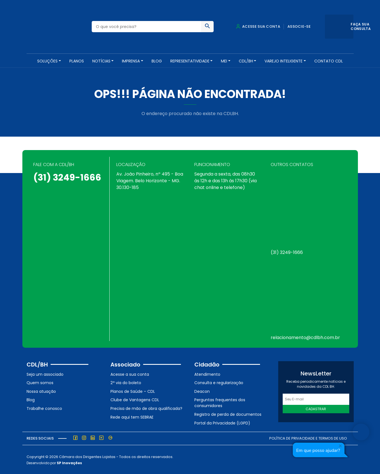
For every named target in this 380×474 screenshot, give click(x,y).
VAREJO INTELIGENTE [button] (284, 61)
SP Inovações (69, 462)
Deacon (202, 391)
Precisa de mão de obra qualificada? (146, 408)
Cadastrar (316, 408)
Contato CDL (328, 61)
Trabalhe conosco (44, 408)
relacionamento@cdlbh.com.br (305, 337)
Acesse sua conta (258, 26)
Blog (157, 61)
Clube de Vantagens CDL (134, 399)
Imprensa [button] (131, 61)
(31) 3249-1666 (67, 177)
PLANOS (76, 61)
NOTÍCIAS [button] (101, 61)
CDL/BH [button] (246, 61)
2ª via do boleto (125, 382)
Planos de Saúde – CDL (132, 391)
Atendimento (207, 373)
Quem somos (40, 382)
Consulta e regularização (218, 382)
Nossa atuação (41, 391)
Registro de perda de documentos (227, 414)
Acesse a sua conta (129, 373)
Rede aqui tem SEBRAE (132, 416)
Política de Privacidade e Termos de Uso (308, 437)
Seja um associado (45, 373)
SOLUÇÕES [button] (47, 61)
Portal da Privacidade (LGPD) (222, 422)
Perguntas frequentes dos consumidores (219, 402)
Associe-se (299, 26)
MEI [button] (224, 61)
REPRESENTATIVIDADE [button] (189, 61)
